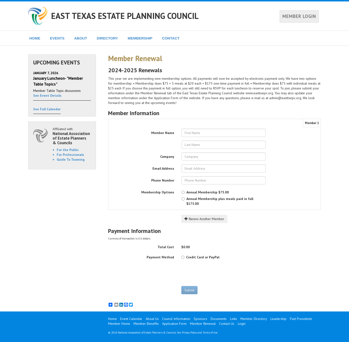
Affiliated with (72, 136)
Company (167, 156)
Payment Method (160, 257)
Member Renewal (203, 323)
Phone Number (162, 180)
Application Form (174, 323)
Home (112, 319)
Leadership (278, 319)
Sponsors (200, 319)
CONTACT (171, 38)
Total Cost (166, 247)
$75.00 (205, 192)
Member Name (162, 133)
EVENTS (57, 38)
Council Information (176, 319)
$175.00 (217, 201)
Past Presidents (301, 319)
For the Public (68, 150)
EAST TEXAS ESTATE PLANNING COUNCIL (125, 15)
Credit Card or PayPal (200, 257)
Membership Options (157, 192)
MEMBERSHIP (140, 38)
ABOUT (80, 38)
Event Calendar (131, 319)
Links (233, 319)
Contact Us (226, 323)
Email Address (163, 168)
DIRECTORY (107, 38)
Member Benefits (146, 323)
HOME (34, 38)
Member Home (119, 323)
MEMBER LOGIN (299, 16)
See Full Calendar (47, 109)
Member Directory (253, 319)
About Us (152, 319)
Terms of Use (210, 332)
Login (242, 323)
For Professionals (70, 154)
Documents (219, 319)
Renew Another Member (204, 219)
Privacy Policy (189, 332)
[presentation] (218, 272)
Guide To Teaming (71, 159)
